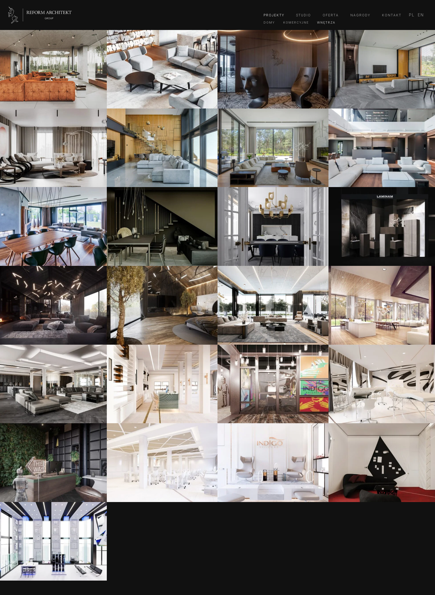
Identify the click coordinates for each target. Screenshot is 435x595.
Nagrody (360, 15)
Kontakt (391, 15)
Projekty (274, 15)
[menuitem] (411, 15)
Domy (269, 22)
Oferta (331, 15)
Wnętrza (326, 22)
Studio (303, 15)
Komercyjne (296, 22)
